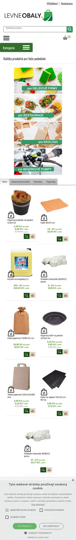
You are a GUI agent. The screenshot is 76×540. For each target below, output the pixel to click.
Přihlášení (52, 3)
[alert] (38, 508)
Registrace (67, 3)
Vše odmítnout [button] (51, 526)
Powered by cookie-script (38, 537)
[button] (38, 532)
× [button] (73, 480)
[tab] (4, 182)
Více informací (38, 504)
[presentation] (4, 182)
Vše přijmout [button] (24, 526)
